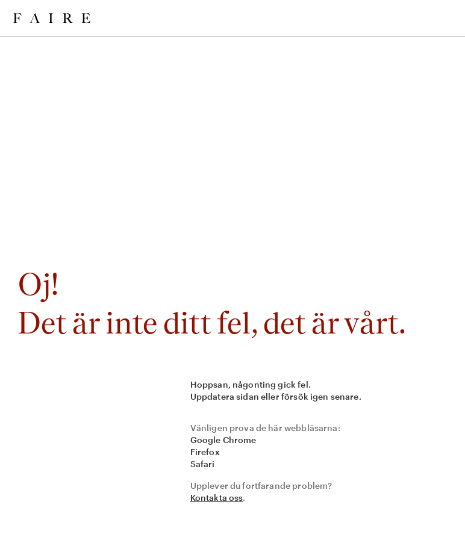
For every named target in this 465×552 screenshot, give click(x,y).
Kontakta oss (216, 497)
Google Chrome (223, 440)
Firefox (205, 452)
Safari (202, 464)
